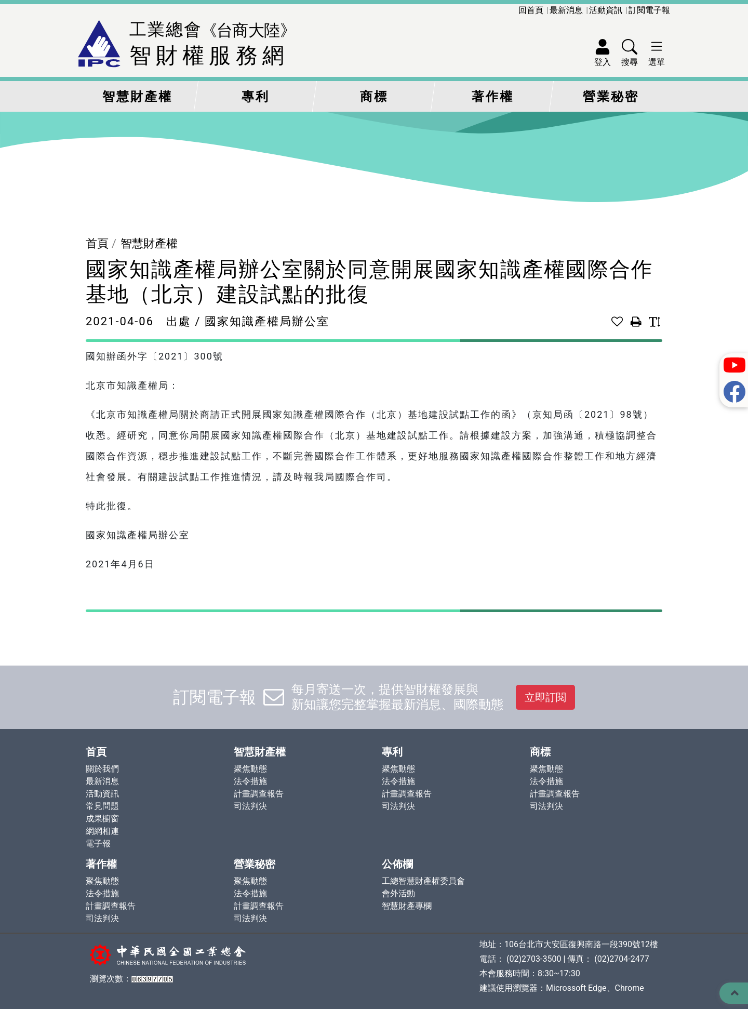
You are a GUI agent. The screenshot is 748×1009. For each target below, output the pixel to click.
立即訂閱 (545, 697)
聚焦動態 (250, 769)
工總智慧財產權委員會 (423, 881)
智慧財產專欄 (407, 906)
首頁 (97, 243)
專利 (256, 96)
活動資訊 (605, 10)
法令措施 (250, 781)
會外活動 (398, 893)
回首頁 (530, 10)
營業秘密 (611, 96)
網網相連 (102, 831)
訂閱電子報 (649, 10)
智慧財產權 (137, 96)
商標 (374, 96)
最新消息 (566, 10)
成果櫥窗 (102, 819)
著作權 (493, 96)
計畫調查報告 (259, 794)
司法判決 (250, 806)
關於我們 (102, 769)
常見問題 (102, 806)
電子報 (98, 843)
